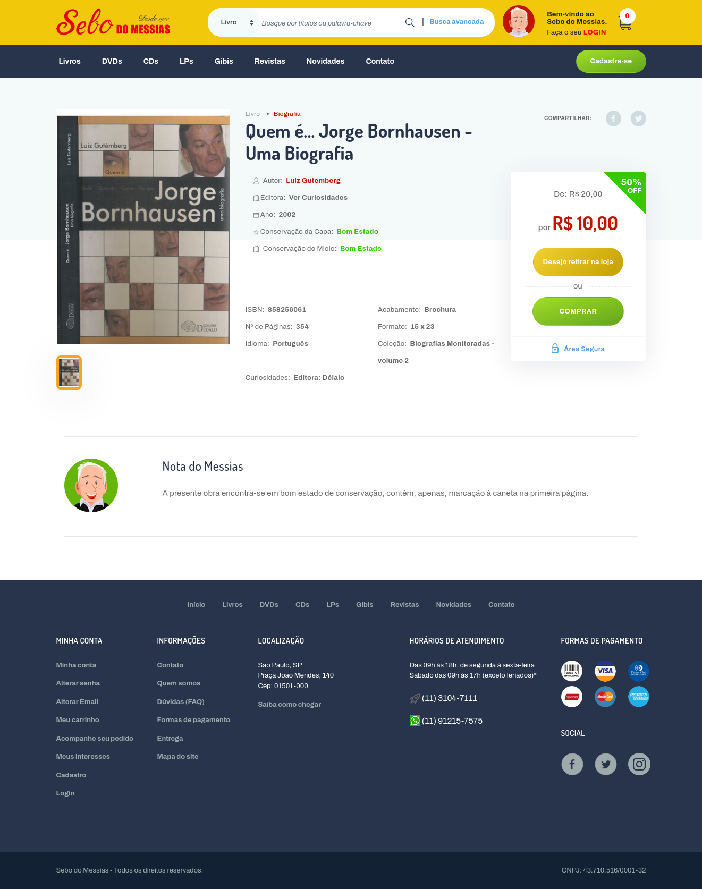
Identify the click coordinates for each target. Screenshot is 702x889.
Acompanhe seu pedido (95, 738)
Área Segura (578, 349)
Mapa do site (178, 756)
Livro (253, 114)
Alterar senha (78, 683)
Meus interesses (83, 756)
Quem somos (179, 683)
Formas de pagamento (194, 720)
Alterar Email (77, 702)
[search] (332, 22)
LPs (186, 61)
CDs (150, 61)
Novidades (326, 61)
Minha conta (76, 665)
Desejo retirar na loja (578, 262)
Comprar (578, 311)
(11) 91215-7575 (446, 720)
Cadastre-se (611, 61)
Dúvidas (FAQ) (181, 702)
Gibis (224, 61)
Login (65, 793)
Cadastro (71, 775)
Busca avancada (456, 22)
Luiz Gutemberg (313, 180)
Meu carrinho (77, 720)
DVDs (112, 61)
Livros (70, 61)
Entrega (170, 738)
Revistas (270, 61)
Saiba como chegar (290, 704)
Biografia (287, 114)
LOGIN (594, 32)
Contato (380, 61)
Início (196, 604)
